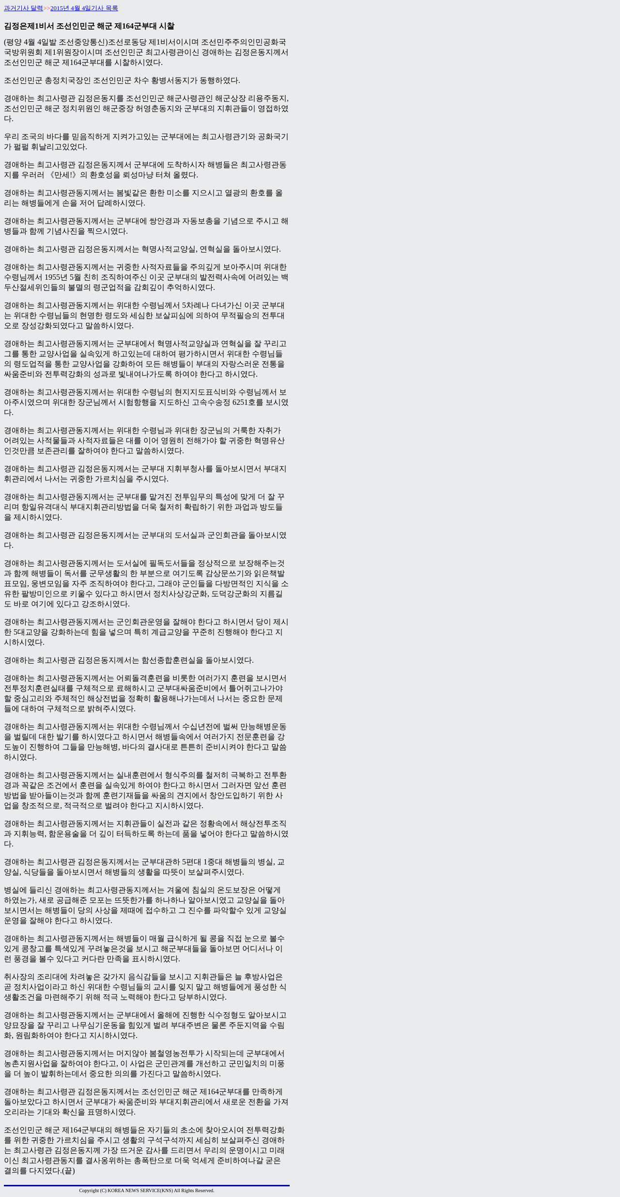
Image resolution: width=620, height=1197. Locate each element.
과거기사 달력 (23, 8)
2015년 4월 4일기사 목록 (84, 8)
